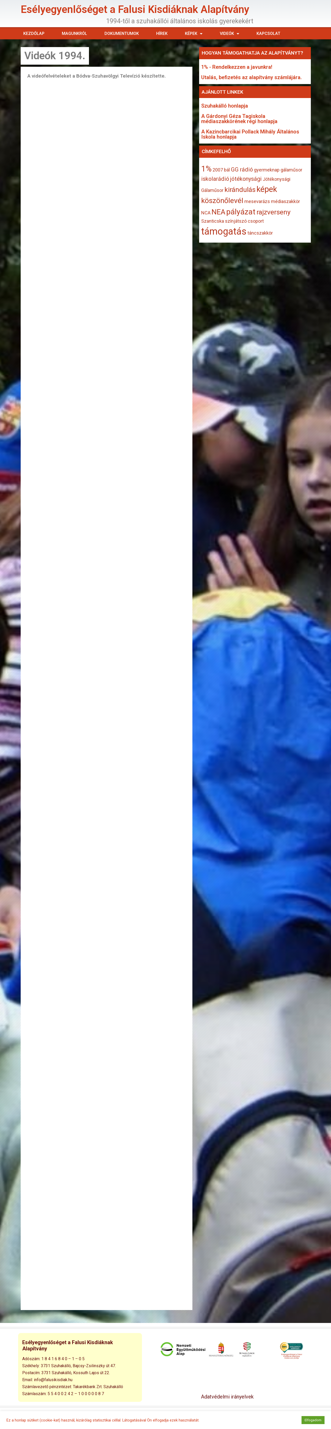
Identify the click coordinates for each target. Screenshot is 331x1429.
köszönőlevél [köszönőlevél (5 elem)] (222, 200)
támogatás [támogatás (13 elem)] (223, 231)
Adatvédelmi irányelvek (227, 1397)
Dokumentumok (121, 33)
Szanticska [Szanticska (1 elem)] (212, 221)
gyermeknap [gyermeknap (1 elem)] (267, 170)
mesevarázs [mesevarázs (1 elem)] (257, 201)
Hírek (162, 33)
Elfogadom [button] (313, 1420)
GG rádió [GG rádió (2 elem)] (242, 169)
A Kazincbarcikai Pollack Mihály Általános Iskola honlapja (250, 134)
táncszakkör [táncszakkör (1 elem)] (260, 233)
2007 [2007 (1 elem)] (218, 170)
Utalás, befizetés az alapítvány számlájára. (251, 77)
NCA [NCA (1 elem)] (205, 212)
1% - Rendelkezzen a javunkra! (236, 67)
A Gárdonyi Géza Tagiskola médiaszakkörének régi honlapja (239, 118)
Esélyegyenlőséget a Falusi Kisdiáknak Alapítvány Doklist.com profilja (291, 1356)
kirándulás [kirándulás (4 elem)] (239, 189)
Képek (193, 34)
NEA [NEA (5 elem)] (218, 212)
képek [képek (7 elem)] (267, 189)
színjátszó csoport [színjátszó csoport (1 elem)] (244, 221)
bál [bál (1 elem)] (227, 170)
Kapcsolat (268, 33)
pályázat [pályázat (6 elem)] (240, 211)
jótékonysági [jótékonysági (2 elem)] (246, 179)
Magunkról (74, 33)
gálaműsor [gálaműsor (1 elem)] (291, 170)
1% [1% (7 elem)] (206, 168)
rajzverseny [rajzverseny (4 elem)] (274, 212)
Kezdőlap (33, 33)
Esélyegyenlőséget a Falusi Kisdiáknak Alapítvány (135, 9)
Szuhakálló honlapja (224, 106)
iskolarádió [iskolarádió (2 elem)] (215, 179)
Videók (229, 34)
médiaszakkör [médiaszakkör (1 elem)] (285, 201)
